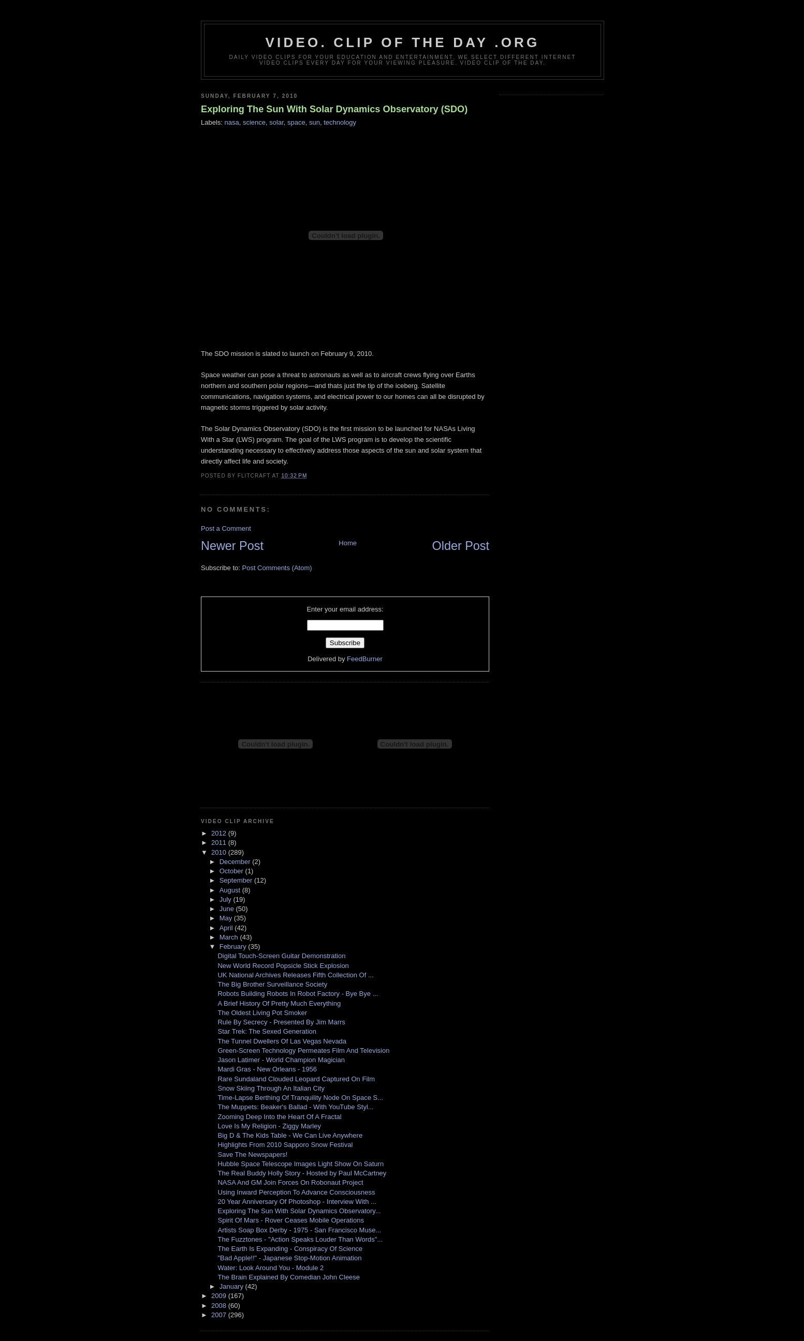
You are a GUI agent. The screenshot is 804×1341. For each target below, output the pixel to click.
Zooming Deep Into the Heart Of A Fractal (279, 1117)
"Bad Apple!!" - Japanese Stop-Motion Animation (289, 1258)
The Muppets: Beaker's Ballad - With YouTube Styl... (295, 1107)
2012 (219, 833)
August (231, 890)
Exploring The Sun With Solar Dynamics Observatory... (299, 1211)
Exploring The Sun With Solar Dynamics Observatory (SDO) (334, 109)
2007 (219, 1315)
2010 (219, 852)
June (228, 909)
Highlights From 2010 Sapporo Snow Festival (285, 1145)
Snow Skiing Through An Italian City (270, 1088)
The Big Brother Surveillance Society (272, 984)
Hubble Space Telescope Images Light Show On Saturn (300, 1164)
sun (314, 122)
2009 (219, 1296)
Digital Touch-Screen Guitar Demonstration (281, 956)
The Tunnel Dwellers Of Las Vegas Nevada (281, 1041)
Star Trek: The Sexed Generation (266, 1031)
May (227, 918)
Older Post (460, 546)
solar (276, 122)
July (226, 899)
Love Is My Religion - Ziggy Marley (268, 1126)
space (296, 122)
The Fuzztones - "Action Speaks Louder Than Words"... (300, 1239)
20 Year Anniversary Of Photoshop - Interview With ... (296, 1201)
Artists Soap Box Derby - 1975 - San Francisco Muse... (299, 1230)
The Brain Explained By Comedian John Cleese (288, 1277)
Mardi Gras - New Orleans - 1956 (266, 1069)
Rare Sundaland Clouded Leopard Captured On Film (296, 1079)
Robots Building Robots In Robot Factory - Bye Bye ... (297, 993)
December (236, 862)
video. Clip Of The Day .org (403, 42)
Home (348, 543)
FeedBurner (365, 659)
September (237, 880)
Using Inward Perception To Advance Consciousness (296, 1192)
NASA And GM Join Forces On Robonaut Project (290, 1182)
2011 (219, 842)
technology (340, 122)
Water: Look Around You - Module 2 (270, 1268)
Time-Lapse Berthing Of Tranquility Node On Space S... (300, 1097)
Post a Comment (226, 528)
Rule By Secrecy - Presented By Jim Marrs (281, 1022)
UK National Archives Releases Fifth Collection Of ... (295, 975)
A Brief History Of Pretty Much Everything (279, 1003)
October (232, 871)
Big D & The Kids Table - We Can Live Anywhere (289, 1135)
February (234, 946)
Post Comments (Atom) (277, 568)
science (254, 122)
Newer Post (232, 546)
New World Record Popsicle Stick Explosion (282, 966)
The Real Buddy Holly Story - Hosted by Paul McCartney (301, 1173)
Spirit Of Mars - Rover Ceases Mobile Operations (290, 1220)
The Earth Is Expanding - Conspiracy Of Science (289, 1249)
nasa (232, 122)
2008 (219, 1305)
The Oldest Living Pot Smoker (262, 1013)
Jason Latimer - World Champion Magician (280, 1060)
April (227, 928)
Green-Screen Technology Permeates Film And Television (303, 1050)
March (230, 937)
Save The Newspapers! (252, 1154)
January (232, 1286)
